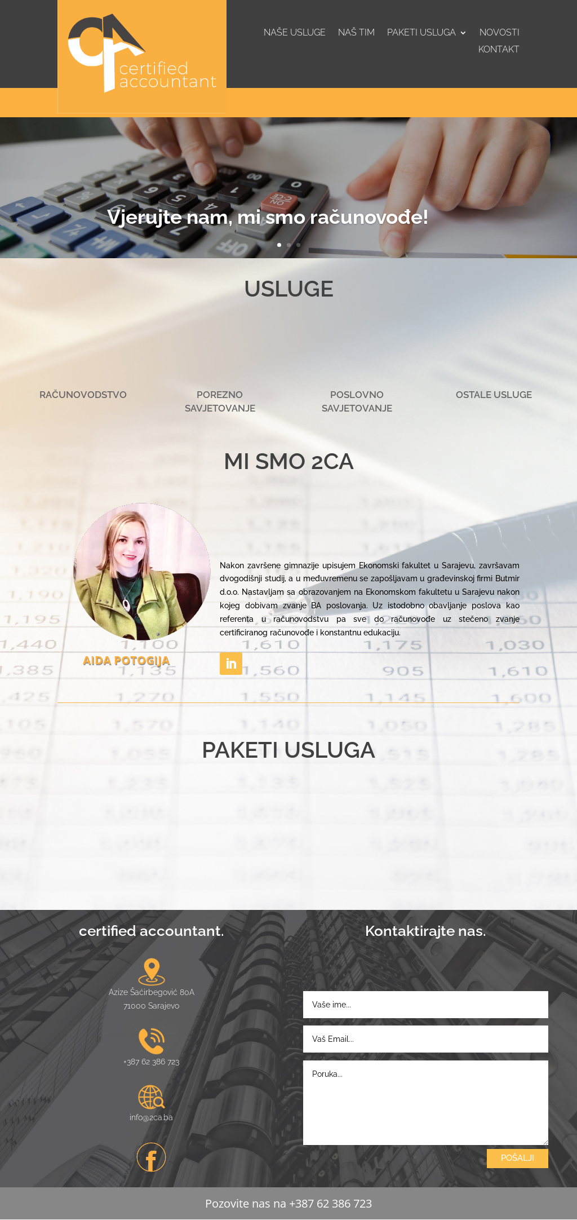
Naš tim (356, 33)
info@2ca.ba (151, 1117)
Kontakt (499, 50)
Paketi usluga (421, 33)
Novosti (500, 33)
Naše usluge (295, 33)
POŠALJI (517, 1158)
